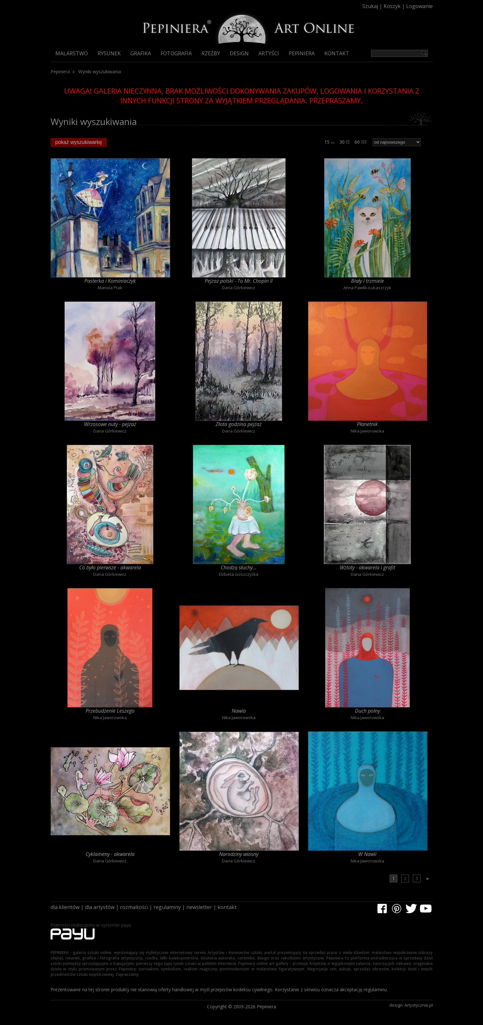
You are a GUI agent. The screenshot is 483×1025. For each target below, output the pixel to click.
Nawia (239, 710)
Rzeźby (210, 53)
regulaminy (167, 907)
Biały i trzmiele (367, 280)
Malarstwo (71, 53)
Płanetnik (367, 424)
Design (239, 53)
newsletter (199, 907)
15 (329, 142)
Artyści (268, 53)
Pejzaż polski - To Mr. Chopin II (239, 280)
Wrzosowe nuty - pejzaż (110, 424)
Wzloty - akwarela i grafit (367, 567)
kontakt (227, 907)
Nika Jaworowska (367, 431)
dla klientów (65, 907)
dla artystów (100, 907)
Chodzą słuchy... (238, 567)
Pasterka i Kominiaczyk (110, 280)
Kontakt (336, 53)
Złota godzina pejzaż (239, 424)
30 (344, 142)
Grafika (140, 53)
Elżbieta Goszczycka (238, 574)
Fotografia (176, 53)
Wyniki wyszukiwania (99, 71)
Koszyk (392, 6)
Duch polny (367, 710)
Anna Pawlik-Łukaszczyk (367, 287)
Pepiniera (302, 53)
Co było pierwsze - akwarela (110, 567)
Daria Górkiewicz (238, 287)
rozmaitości (134, 907)
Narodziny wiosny (238, 854)
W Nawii (367, 854)
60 (361, 142)
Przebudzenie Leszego (110, 710)
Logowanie (419, 6)
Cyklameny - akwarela (110, 854)
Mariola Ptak (110, 287)
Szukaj (370, 6)
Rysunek (109, 53)
